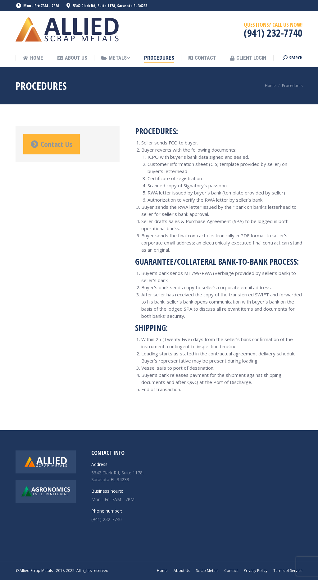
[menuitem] (33, 57)
